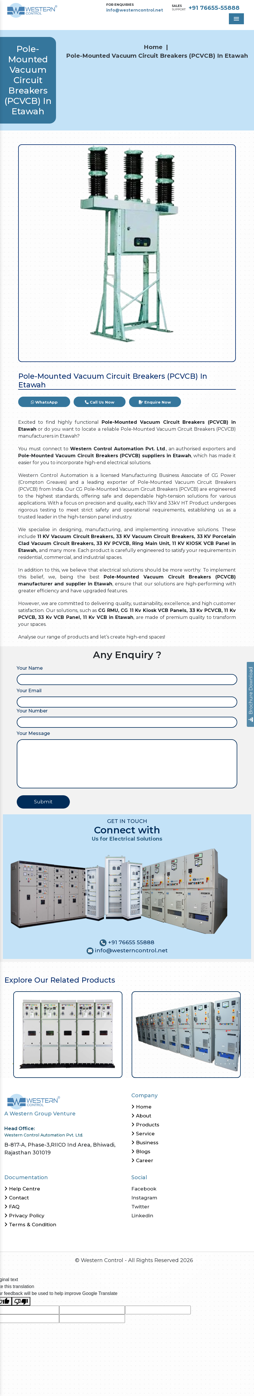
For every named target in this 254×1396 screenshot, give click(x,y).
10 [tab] (51, 1063)
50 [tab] (224, 1063)
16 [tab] (77, 1063)
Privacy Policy (24, 1215)
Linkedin (142, 1215)
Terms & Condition (30, 1224)
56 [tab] (250, 1063)
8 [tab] (42, 1063)
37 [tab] (168, 1063)
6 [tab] (34, 1063)
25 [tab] (116, 1063)
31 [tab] (142, 1063)
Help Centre (22, 1189)
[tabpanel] (68, 1034)
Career (142, 1160)
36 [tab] (164, 1063)
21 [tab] (99, 1063)
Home (153, 47)
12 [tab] (60, 1063)
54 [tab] (242, 1063)
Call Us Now (99, 402)
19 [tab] (90, 1063)
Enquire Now (155, 402)
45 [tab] (203, 1063)
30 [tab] (138, 1063)
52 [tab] (233, 1063)
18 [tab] (86, 1063)
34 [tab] (155, 1063)
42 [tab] (190, 1063)
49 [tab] (220, 1063)
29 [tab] (133, 1063)
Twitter (140, 1207)
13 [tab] (64, 1063)
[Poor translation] (21, 1301)
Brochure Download (251, 694)
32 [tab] (146, 1063)
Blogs (140, 1151)
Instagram (144, 1198)
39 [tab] (177, 1063)
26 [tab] (120, 1063)
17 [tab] (81, 1063)
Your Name (30, 668)
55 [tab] (246, 1063)
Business (144, 1142)
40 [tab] (181, 1063)
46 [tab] (207, 1063)
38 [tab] (172, 1063)
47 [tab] (211, 1063)
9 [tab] (47, 1063)
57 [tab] (129, 1070)
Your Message (33, 733)
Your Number (32, 711)
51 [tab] (229, 1063)
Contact (16, 1198)
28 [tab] (129, 1063)
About (141, 1116)
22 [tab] (103, 1063)
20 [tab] (94, 1063)
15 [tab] (73, 1063)
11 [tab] (55, 1063)
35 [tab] (159, 1063)
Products (145, 1125)
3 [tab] (21, 1063)
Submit (43, 802)
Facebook (143, 1189)
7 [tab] (38, 1063)
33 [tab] (151, 1063)
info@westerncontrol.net (134, 10)
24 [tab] (112, 1063)
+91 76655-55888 (214, 7)
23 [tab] (107, 1063)
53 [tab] (237, 1063)
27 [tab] (125, 1063)
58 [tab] (133, 1070)
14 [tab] (68, 1063)
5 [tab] (29, 1063)
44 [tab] (198, 1063)
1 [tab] (12, 1063)
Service (143, 1133)
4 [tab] (25, 1063)
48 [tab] (216, 1063)
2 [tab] (16, 1063)
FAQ (11, 1207)
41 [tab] (185, 1063)
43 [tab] (194, 1063)
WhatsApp (44, 402)
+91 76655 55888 (130, 942)
